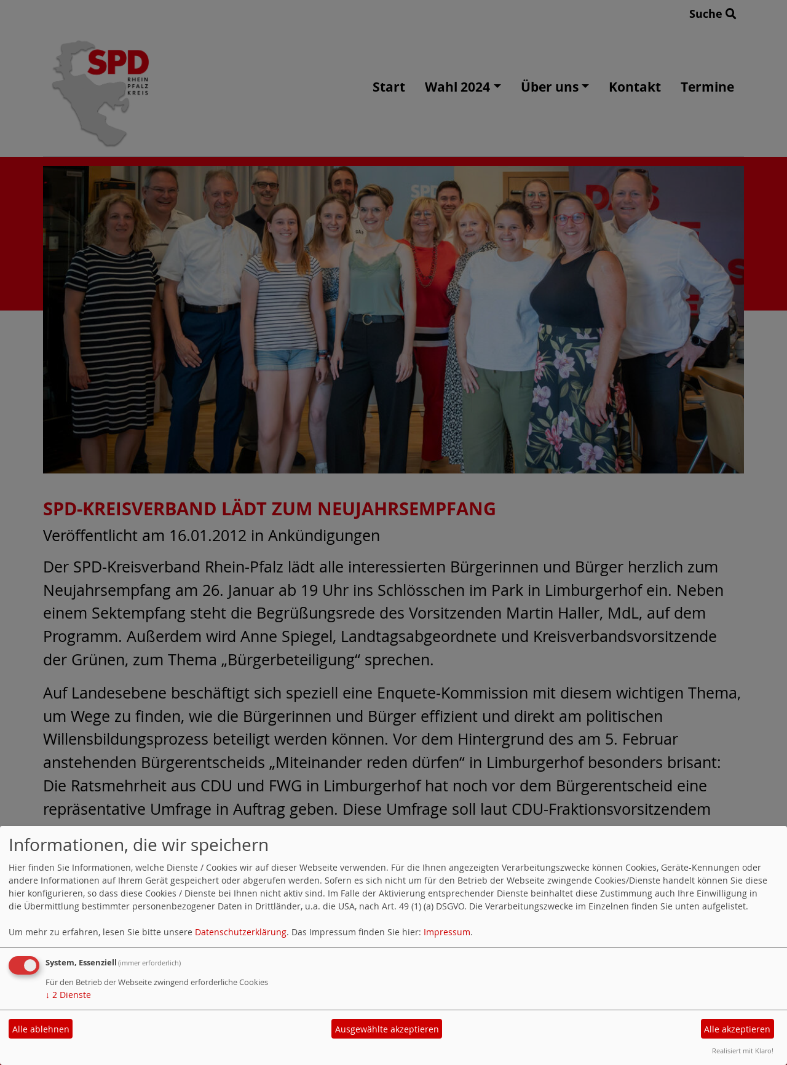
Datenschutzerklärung (241, 932)
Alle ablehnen (40, 1029)
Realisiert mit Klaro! (742, 1050)
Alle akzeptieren (737, 1029)
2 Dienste (68, 994)
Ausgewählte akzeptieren (387, 1029)
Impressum (447, 932)
